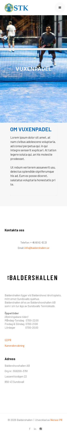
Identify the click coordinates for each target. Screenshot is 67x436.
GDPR (8, 340)
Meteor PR (56, 420)
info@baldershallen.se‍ (36, 248)
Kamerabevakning (14, 345)
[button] (60, 7)
